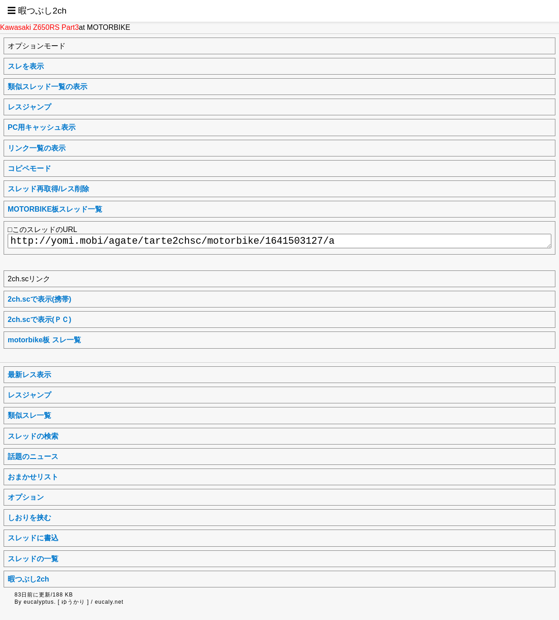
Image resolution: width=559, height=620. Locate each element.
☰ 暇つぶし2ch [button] (36, 10)
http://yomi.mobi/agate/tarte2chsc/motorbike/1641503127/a (279, 241)
